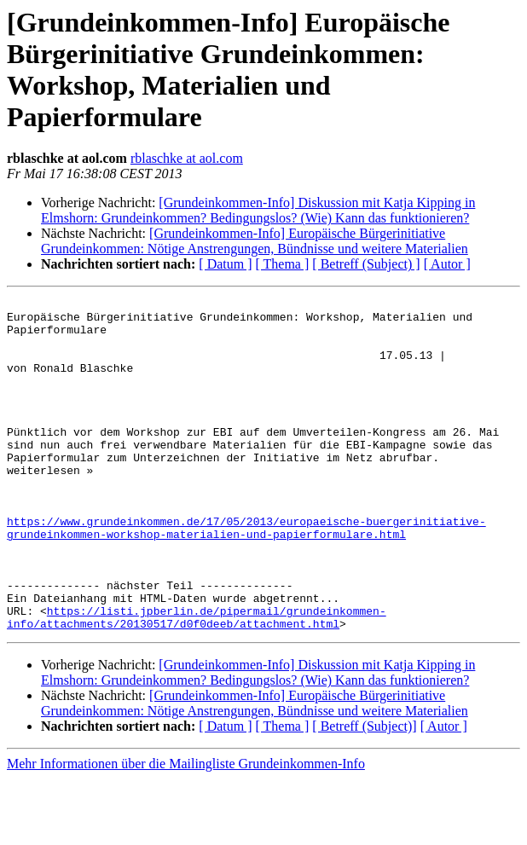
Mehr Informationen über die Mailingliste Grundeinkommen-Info (186, 830)
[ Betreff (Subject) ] (366, 264)
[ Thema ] (283, 264)
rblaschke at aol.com (186, 158)
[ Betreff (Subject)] (364, 792)
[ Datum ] (225, 264)
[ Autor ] (447, 264)
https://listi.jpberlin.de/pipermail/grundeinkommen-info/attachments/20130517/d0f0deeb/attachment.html (196, 682)
